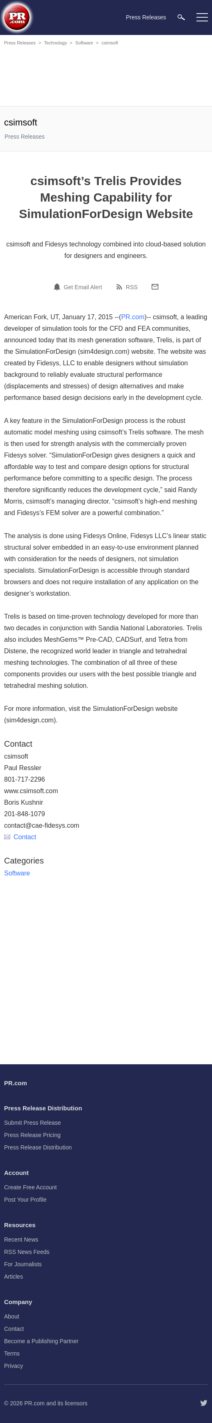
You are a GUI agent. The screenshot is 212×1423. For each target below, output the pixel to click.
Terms (12, 1353)
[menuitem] (181, 17)
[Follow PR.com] (204, 1403)
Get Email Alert (83, 287)
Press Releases (20, 42)
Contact (20, 836)
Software (84, 42)
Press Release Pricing (32, 1135)
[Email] (155, 287)
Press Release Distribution (38, 1147)
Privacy (13, 1366)
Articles (13, 1276)
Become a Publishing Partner (41, 1341)
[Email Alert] (58, 287)
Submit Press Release (32, 1122)
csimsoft (109, 42)
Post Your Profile (25, 1199)
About (11, 1316)
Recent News (21, 1239)
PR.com (132, 316)
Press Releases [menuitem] (146, 17)
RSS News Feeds (26, 1252)
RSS (132, 287)
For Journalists (23, 1264)
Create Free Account (30, 1187)
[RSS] (120, 287)
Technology (55, 42)
